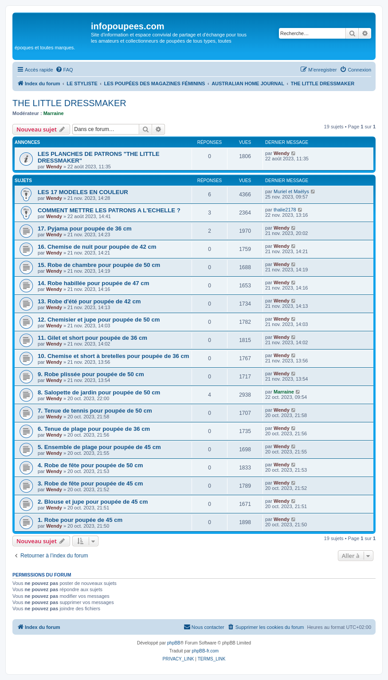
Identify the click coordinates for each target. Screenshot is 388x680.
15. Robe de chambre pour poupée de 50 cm (99, 265)
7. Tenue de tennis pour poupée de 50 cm (95, 410)
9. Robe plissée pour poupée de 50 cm (91, 374)
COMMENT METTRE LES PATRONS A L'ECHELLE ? (109, 210)
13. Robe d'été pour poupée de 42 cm (89, 301)
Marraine (53, 113)
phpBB (173, 642)
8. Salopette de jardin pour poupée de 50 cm (99, 392)
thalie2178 (285, 209)
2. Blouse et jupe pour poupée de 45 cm (93, 501)
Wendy (54, 166)
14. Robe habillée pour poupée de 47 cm (93, 283)
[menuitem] (64, 69)
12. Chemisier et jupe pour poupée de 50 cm (99, 319)
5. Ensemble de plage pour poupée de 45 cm (99, 447)
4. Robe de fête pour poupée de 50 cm (90, 465)
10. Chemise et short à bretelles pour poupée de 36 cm (113, 356)
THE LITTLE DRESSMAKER (69, 103)
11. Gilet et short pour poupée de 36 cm (92, 337)
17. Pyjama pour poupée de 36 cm (85, 228)
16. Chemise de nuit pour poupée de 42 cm (97, 246)
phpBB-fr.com (205, 650)
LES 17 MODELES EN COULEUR (83, 192)
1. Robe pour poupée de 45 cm (80, 520)
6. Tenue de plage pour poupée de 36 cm (94, 428)
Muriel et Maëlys (291, 191)
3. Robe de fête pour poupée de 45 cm (90, 483)
